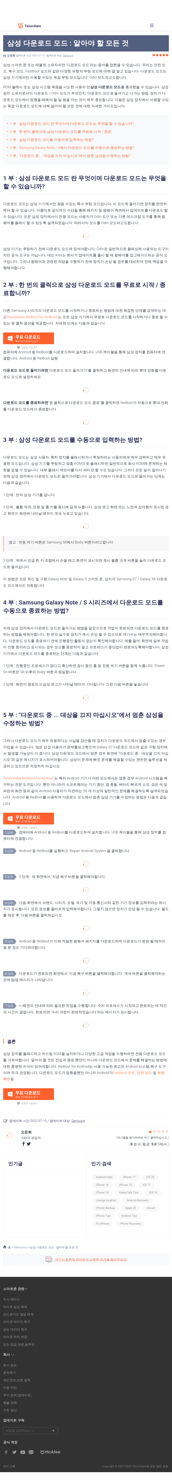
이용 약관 (10, 1395)
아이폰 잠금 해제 (15, 1314)
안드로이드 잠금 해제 (18, 1322)
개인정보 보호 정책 (16, 1388)
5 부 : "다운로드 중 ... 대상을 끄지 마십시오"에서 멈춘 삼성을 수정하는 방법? (70, 156)
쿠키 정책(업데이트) (17, 1403)
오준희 (11, 55)
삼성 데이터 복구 (15, 1337)
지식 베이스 (11, 1307)
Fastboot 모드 (124, 1073)
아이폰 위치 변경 (15, 1345)
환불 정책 (10, 1410)
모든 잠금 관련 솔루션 (18, 1352)
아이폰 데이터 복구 (16, 1329)
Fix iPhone (132, 1223)
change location (128, 1200)
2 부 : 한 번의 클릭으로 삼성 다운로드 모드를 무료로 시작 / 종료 (60, 132)
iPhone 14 (105, 1192)
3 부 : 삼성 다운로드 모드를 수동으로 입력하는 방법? (51, 140)
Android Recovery (110, 1208)
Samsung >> (22, 1255)
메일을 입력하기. (30, 1438)
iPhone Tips (146, 1215)
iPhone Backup (141, 1208)
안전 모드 (144, 1073)
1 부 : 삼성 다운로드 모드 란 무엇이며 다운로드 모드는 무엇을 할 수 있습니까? (72, 124)
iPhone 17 (132, 1177)
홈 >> (9, 1255)
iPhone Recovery (109, 1231)
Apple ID (104, 1215)
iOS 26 (154, 1177)
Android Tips (107, 1223)
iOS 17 (150, 1184)
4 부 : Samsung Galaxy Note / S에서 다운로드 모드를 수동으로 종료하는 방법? (72, 148)
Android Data (107, 1177)
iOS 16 (103, 1200)
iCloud (125, 1215)
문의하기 (9, 1380)
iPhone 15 (129, 1184)
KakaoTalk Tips (132, 1192)
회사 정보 (10, 1373)
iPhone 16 (105, 1184)
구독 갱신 (10, 1418)
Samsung (68, 55)
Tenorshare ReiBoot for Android (32, 317)
